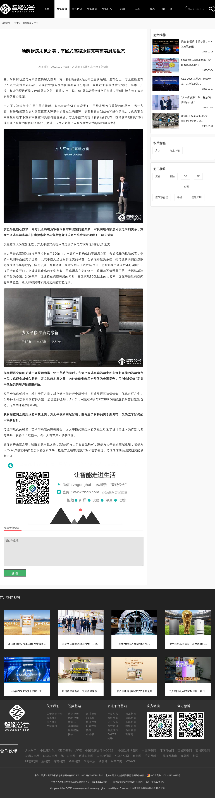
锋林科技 (59, 761)
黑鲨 (157, 176)
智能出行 (107, 9)
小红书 (90, 734)
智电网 (137, 755)
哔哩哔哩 (73, 726)
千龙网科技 (152, 755)
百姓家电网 (185, 750)
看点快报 (113, 730)
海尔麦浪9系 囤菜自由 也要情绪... (27, 644)
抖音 (88, 730)
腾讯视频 (73, 713)
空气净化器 (161, 197)
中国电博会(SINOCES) (99, 750)
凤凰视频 (73, 730)
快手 (70, 734)
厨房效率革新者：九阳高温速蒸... (80, 691)
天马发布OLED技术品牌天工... (27, 691)
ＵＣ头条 (113, 722)
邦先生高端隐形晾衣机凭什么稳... (80, 644)
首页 (46, 9)
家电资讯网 (104, 755)
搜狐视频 (91, 722)
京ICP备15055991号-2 (92, 775)
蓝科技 (45, 761)
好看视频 (91, 726)
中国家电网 (149, 750)
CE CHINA (65, 750)
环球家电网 (86, 755)
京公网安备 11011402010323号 (163, 775)
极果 (196, 755)
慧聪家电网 (32, 755)
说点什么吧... (74, 551)
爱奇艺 (72, 722)
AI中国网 (116, 761)
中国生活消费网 (128, 750)
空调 (186, 186)
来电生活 (89, 761)
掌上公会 (167, 9)
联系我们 (52, 717)
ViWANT (131, 761)
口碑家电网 (50, 755)
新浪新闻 (113, 717)
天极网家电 (170, 755)
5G (185, 176)
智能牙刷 (197, 197)
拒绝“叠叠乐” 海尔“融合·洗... (134, 644)
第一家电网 (68, 755)
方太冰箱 (175, 150)
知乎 (110, 738)
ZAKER (112, 734)
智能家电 (62, 9)
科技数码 (77, 9)
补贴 (172, 176)
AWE (78, 750)
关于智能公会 (55, 713)
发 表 (14, 573)
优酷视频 (73, 717)
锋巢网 (185, 755)
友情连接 (52, 726)
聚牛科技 (74, 761)
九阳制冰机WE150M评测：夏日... (188, 691)
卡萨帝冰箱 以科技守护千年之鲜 (134, 691)
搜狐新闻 (130, 726)
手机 (179, 197)
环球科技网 (167, 750)
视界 (152, 9)
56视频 (90, 717)
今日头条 (113, 713)
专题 (137, 9)
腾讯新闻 (130, 717)
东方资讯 (113, 726)
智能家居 (92, 9)
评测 (122, 9)
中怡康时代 (47, 750)
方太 (157, 150)
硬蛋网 (103, 761)
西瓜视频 (91, 713)
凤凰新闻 (130, 722)
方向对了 (31, 750)
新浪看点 (130, 730)
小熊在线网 (122, 755)
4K (198, 176)
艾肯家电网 (202, 750)
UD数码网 (31, 761)
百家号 (129, 734)
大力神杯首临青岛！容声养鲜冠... (188, 644)
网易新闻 (130, 713)
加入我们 (52, 722)
